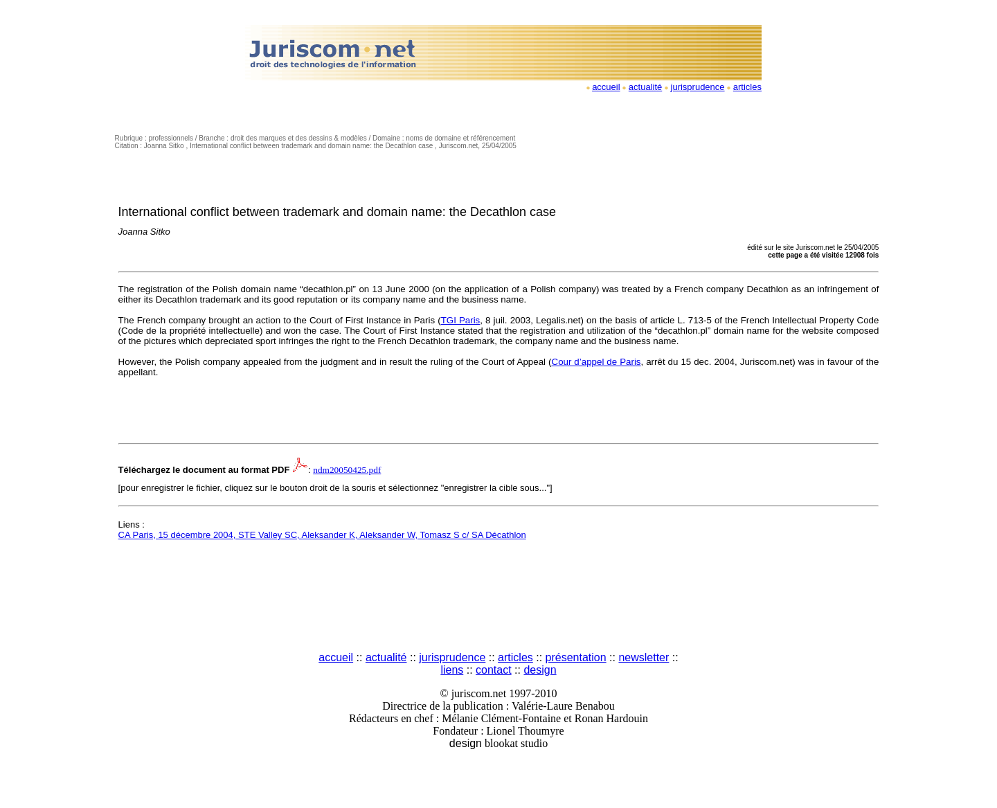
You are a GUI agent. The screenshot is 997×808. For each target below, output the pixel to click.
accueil (606, 87)
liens (451, 670)
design (539, 670)
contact (494, 670)
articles (747, 87)
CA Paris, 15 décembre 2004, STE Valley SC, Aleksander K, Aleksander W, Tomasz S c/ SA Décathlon (322, 535)
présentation (576, 657)
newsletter (643, 657)
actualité (645, 87)
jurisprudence (698, 87)
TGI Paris (460, 320)
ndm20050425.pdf (347, 470)
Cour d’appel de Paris (596, 362)
